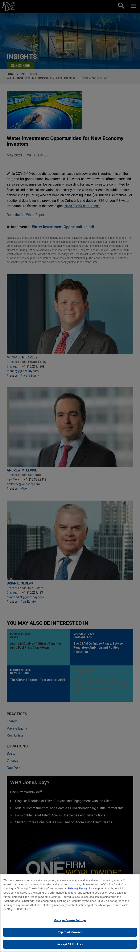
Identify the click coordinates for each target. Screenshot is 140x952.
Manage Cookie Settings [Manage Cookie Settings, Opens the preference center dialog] (70, 923)
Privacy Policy (77, 892)
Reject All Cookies (70, 935)
